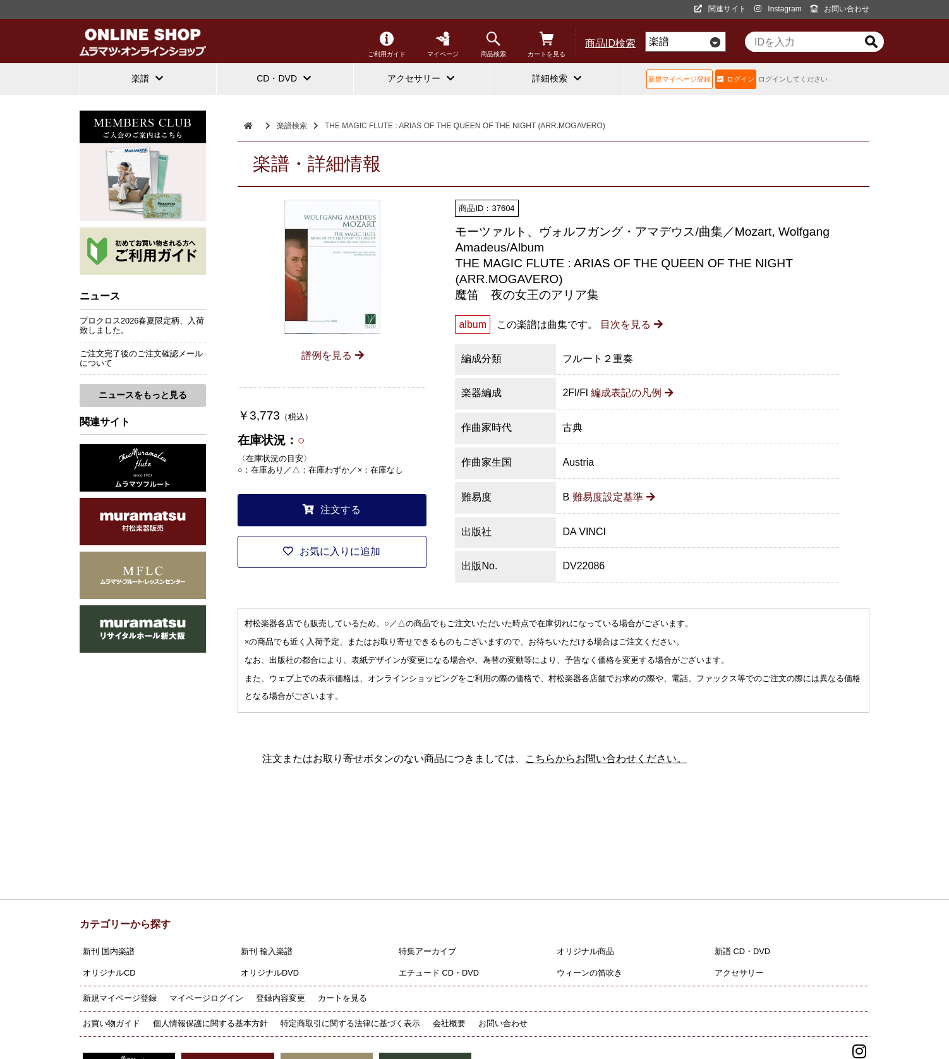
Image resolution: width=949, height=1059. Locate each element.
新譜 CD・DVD (742, 951)
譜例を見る (332, 355)
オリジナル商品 (585, 951)
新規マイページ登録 (679, 79)
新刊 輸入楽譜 (267, 951)
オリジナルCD (109, 972)
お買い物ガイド (111, 1023)
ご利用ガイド (387, 44)
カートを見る (546, 44)
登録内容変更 (280, 998)
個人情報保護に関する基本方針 (210, 1023)
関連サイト (720, 8)
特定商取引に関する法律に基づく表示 (350, 1023)
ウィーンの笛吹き (589, 972)
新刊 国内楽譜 (109, 951)
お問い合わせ (839, 8)
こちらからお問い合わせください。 (606, 758)
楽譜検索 (292, 125)
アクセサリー (739, 972)
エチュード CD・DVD (439, 972)
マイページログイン (206, 998)
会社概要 (449, 1023)
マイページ (443, 44)
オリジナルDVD (270, 972)
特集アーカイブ (427, 951)
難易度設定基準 (613, 497)
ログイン (735, 79)
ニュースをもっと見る (143, 395)
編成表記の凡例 (632, 392)
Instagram (777, 8)
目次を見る (631, 324)
